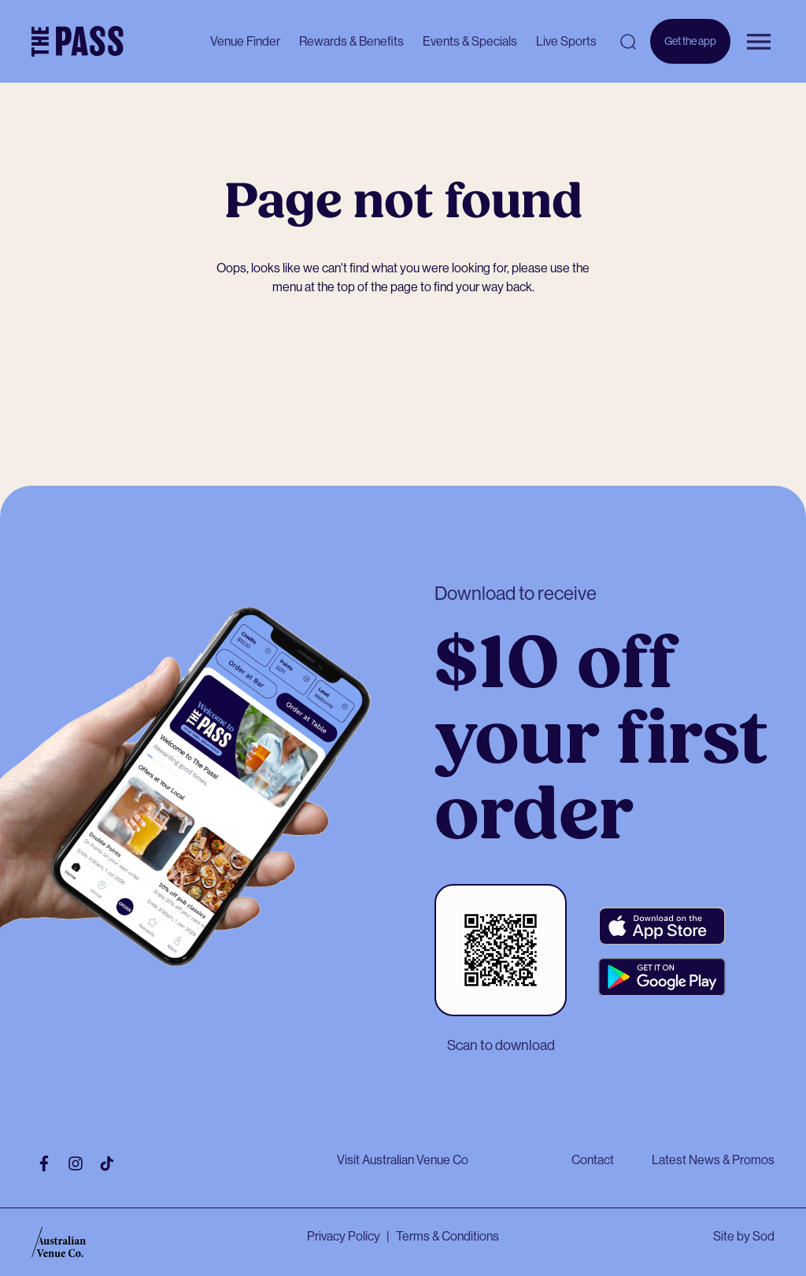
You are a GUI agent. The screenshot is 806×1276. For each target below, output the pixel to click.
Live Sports (566, 41)
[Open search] (628, 41)
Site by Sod (744, 1236)
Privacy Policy (343, 1236)
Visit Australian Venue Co (402, 1159)
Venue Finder (245, 41)
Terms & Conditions (447, 1236)
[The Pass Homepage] (77, 41)
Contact (592, 1159)
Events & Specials (470, 41)
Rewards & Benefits (351, 41)
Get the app (690, 49)
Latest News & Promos (713, 1159)
